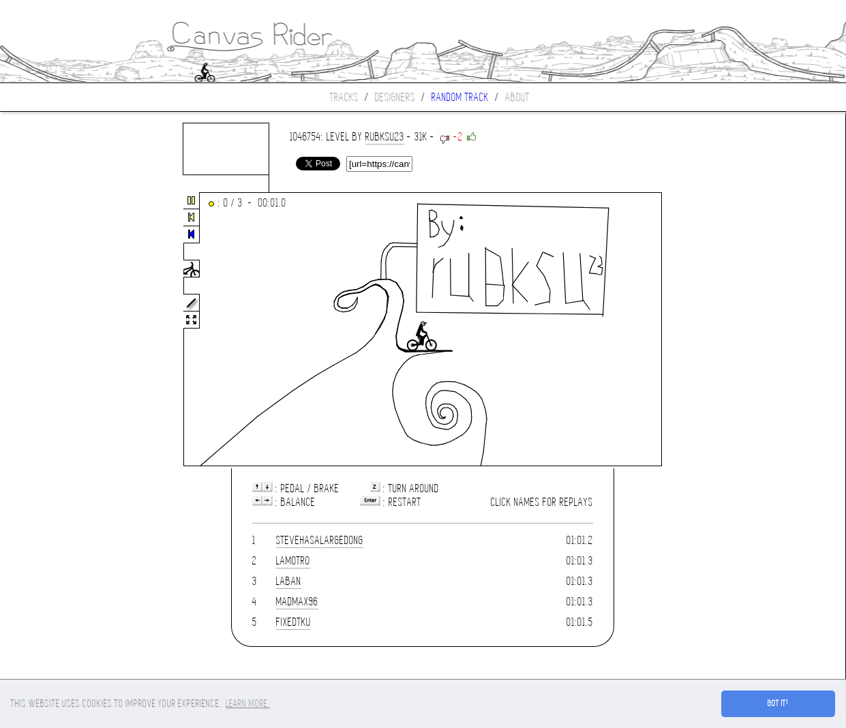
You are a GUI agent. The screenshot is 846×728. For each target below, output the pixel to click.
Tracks (344, 97)
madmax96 (297, 601)
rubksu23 (384, 137)
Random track (460, 97)
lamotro (293, 560)
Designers (395, 97)
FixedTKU (293, 622)
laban (288, 581)
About (517, 97)
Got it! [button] (778, 703)
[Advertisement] (57, 329)
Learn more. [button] (248, 703)
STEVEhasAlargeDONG (319, 540)
